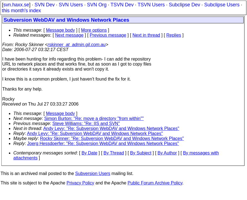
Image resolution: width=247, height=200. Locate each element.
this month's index (21, 10)
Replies (173, 35)
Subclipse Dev (184, 5)
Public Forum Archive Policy (155, 183)
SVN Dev (44, 5)
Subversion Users (92, 173)
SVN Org (96, 5)
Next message (69, 35)
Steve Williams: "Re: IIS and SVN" (86, 123)
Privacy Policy (80, 183)
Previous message (108, 35)
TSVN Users (151, 5)
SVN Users (71, 5)
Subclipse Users (221, 5)
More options (94, 30)
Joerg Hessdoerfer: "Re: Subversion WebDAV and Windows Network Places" (103, 143)
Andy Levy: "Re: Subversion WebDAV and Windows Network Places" (111, 128)
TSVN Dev (122, 5)
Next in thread (146, 35)
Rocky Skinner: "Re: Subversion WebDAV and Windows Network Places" (112, 138)
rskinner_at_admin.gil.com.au (77, 44)
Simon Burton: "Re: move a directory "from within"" (94, 118)
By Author (167, 153)
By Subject (140, 153)
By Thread (114, 153)
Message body (60, 30)
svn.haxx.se (16, 5)
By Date (89, 153)
